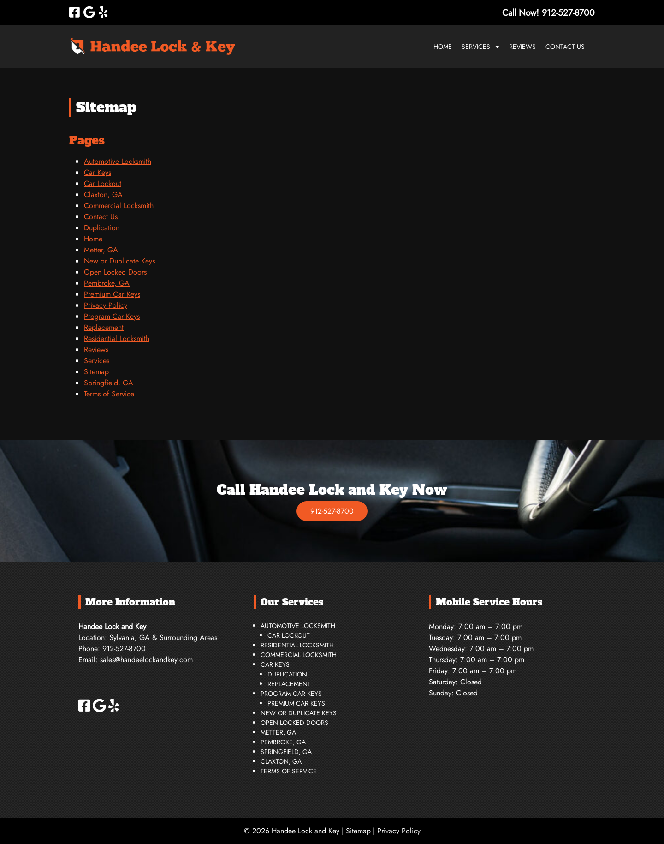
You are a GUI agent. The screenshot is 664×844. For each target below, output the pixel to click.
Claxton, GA (103, 194)
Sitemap (96, 371)
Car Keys (97, 172)
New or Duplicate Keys (119, 261)
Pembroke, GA (107, 283)
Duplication (101, 227)
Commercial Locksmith (119, 205)
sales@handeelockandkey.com (146, 659)
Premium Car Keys (112, 294)
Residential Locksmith (116, 338)
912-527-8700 (332, 511)
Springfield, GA (108, 382)
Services (476, 46)
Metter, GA (101, 250)
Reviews (522, 46)
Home (442, 46)
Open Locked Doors (115, 272)
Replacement (104, 327)
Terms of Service (109, 394)
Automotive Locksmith (117, 161)
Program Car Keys (112, 316)
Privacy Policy (105, 305)
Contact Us (565, 46)
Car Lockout (102, 183)
